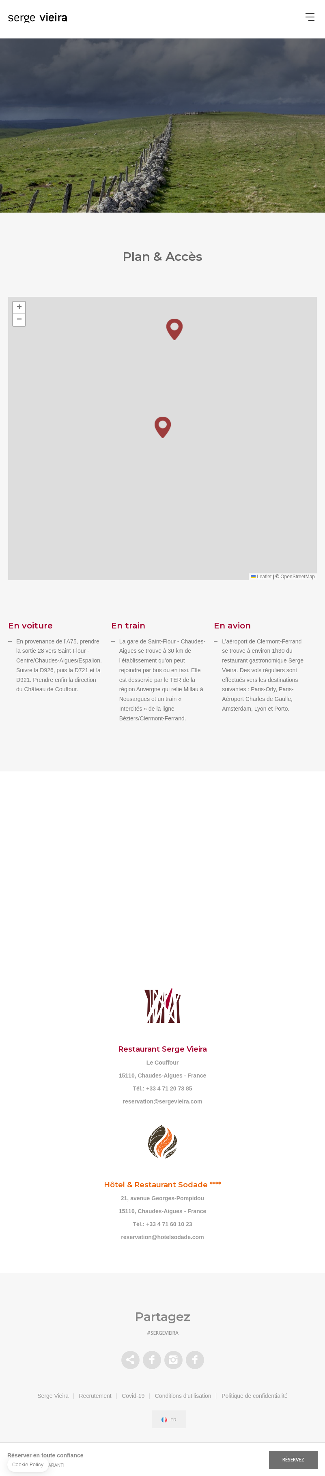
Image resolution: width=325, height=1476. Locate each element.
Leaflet (261, 576)
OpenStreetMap (297, 576)
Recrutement (95, 1396)
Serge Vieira (53, 1396)
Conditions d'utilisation (183, 1396)
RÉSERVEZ (293, 1459)
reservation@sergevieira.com (162, 1101)
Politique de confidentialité (255, 1396)
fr (173, 1420)
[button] (163, 427)
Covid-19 (133, 1396)
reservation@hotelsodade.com (162, 1237)
